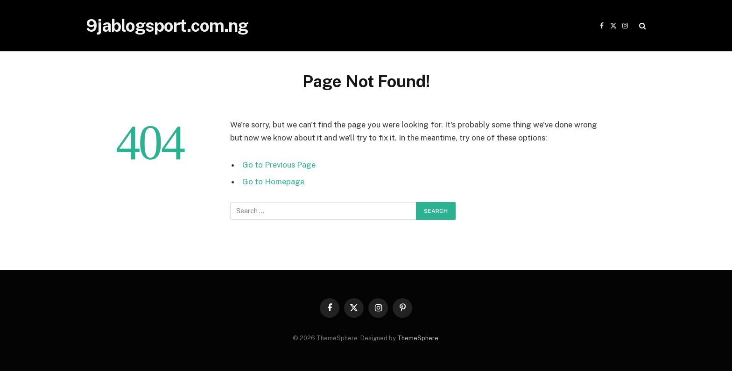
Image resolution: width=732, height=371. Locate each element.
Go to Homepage (273, 181)
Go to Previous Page (279, 164)
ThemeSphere (417, 338)
